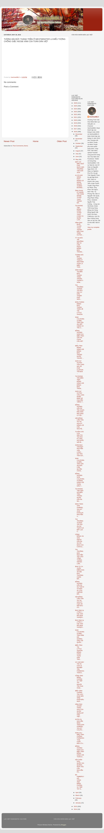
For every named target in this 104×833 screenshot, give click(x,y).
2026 (75, 103)
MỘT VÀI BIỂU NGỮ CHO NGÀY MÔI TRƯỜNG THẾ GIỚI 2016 (79, 167)
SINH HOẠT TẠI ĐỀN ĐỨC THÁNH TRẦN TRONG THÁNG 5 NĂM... (79, 276)
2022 (75, 114)
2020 (75, 120)
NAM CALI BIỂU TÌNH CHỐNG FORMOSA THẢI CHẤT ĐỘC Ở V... (79, 738)
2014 (75, 809)
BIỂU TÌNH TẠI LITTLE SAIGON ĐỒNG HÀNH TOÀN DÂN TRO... (79, 652)
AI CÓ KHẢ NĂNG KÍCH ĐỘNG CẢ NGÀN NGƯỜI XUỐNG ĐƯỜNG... (79, 181)
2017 (75, 129)
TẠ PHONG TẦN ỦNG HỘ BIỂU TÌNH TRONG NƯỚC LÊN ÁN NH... (79, 495)
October (78, 143)
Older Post (62, 141)
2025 (75, 106)
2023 (75, 111)
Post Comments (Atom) (20, 146)
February (78, 798)
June (77, 156)
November (79, 138)
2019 (75, 123)
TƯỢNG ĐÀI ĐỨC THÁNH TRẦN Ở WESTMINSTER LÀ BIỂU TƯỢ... (79, 261)
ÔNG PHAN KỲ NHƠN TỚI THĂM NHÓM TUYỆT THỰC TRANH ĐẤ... (79, 197)
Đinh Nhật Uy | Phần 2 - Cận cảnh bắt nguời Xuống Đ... (79, 623)
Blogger (63, 825)
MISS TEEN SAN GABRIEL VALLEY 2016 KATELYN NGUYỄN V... (79, 510)
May (77, 159)
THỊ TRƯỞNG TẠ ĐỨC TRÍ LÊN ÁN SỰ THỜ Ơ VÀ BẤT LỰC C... (79, 525)
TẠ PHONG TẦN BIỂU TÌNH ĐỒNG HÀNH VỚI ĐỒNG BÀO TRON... (79, 382)
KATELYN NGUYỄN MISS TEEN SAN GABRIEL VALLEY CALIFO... (79, 725)
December (79, 134)
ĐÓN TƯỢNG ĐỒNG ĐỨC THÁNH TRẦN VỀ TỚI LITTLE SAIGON (79, 308)
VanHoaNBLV (94, 117)
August (78, 151)
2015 (75, 806)
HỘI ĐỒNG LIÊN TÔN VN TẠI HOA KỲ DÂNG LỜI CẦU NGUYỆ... (79, 423)
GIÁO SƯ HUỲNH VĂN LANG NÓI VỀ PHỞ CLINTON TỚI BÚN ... (79, 367)
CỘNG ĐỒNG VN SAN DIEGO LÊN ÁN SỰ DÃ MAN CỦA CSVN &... (79, 541)
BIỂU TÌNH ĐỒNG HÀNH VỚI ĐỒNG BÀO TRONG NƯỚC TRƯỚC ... (79, 352)
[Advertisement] (84, 50)
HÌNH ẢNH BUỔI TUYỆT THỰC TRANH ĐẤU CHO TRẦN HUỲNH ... (79, 229)
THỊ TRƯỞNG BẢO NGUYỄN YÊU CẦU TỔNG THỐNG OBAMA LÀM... (79, 556)
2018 (75, 126)
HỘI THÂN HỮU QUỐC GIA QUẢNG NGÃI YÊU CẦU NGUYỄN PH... (79, 766)
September (79, 146)
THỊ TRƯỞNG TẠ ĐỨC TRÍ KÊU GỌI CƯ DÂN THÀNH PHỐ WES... (79, 292)
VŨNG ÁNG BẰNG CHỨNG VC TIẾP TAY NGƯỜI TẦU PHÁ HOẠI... (79, 682)
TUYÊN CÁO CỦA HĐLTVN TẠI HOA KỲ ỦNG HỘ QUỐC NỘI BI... (79, 437)
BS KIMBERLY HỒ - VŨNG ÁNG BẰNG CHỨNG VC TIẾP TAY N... (79, 782)
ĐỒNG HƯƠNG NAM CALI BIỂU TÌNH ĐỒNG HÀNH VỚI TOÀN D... (79, 751)
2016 (75, 131)
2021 (75, 117)
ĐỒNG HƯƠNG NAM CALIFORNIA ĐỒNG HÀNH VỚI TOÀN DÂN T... (79, 480)
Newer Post (9, 141)
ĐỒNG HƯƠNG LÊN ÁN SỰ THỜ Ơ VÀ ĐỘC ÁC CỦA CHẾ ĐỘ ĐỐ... (79, 588)
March (78, 795)
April (77, 792)
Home (35, 141)
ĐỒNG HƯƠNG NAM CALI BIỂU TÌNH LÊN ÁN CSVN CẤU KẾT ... (79, 337)
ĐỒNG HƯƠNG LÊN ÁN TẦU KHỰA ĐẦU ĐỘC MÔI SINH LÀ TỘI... (79, 410)
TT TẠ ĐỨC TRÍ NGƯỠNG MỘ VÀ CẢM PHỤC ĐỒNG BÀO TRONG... (79, 245)
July (77, 153)
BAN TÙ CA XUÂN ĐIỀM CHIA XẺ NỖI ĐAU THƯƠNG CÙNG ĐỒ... (79, 573)
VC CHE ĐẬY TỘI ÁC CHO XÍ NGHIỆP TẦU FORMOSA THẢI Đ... (79, 667)
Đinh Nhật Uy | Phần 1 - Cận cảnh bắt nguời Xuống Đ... (79, 613)
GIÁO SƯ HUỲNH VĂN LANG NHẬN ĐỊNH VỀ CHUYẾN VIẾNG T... (79, 397)
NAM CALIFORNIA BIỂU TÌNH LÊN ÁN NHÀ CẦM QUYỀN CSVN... (79, 465)
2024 (75, 109)
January (78, 803)
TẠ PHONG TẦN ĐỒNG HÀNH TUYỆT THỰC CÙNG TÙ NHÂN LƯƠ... (79, 213)
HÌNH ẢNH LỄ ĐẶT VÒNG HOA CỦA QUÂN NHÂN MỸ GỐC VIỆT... (79, 710)
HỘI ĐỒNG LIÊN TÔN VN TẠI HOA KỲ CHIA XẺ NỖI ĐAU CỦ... (79, 602)
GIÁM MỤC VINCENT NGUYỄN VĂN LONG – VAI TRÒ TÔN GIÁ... (79, 450)
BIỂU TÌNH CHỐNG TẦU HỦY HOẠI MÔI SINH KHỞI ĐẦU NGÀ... (79, 696)
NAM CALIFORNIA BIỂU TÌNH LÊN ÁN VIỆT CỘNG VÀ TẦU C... (79, 322)
